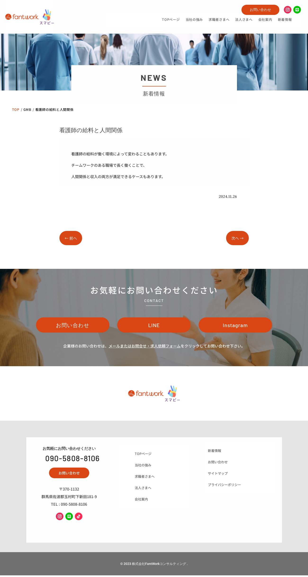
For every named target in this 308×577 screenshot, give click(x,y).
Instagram (235, 325)
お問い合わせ (260, 10)
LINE (154, 325)
